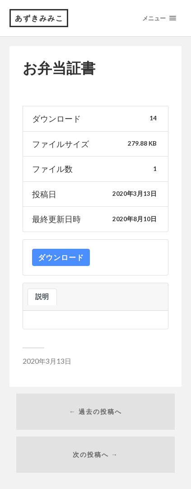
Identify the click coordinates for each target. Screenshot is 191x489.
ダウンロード (61, 257)
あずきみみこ (39, 18)
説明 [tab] (42, 296)
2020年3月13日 (47, 361)
